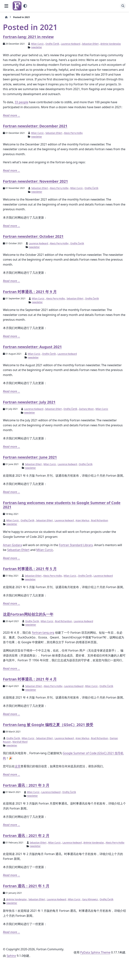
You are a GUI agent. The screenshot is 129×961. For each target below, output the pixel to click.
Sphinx (11, 956)
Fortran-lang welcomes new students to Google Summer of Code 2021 (61, 504)
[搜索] (123, 6)
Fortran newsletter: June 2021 (30, 457)
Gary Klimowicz (90, 899)
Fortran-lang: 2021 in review (28, 36)
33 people (21, 102)
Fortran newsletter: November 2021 (35, 181)
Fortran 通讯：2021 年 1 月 (26, 885)
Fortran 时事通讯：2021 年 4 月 (30, 679)
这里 (18, 766)
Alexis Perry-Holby (73, 133)
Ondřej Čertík (52, 43)
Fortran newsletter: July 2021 (29, 402)
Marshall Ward (20, 741)
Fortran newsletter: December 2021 (35, 125)
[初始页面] (6, 17)
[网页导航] (6, 6)
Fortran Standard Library (76, 545)
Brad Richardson (99, 520)
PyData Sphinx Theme (95, 952)
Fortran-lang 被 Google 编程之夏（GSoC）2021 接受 (48, 724)
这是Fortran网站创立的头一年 (28, 614)
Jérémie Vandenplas (110, 43)
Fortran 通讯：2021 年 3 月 (26, 785)
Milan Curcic (37, 43)
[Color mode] (25, 6)
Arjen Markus (82, 520)
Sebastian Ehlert (90, 43)
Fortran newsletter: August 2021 (32, 346)
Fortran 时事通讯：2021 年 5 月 (30, 568)
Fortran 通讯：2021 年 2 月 (26, 835)
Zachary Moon (86, 408)
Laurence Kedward (70, 43)
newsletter (36, 47)
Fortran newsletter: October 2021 (33, 236)
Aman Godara (12, 545)
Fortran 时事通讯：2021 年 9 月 (30, 291)
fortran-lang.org (43, 633)
